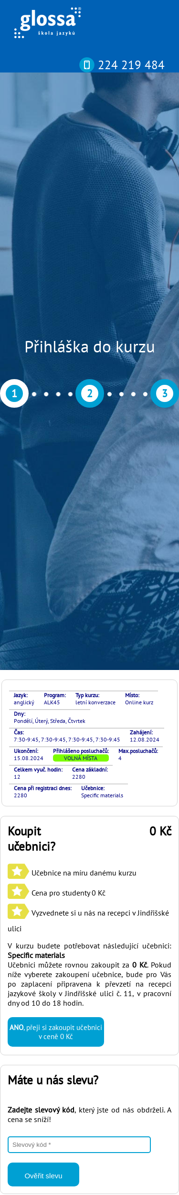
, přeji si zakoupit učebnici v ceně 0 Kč (56, 606)
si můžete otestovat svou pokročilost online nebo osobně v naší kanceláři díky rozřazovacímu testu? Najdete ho (85, 990)
